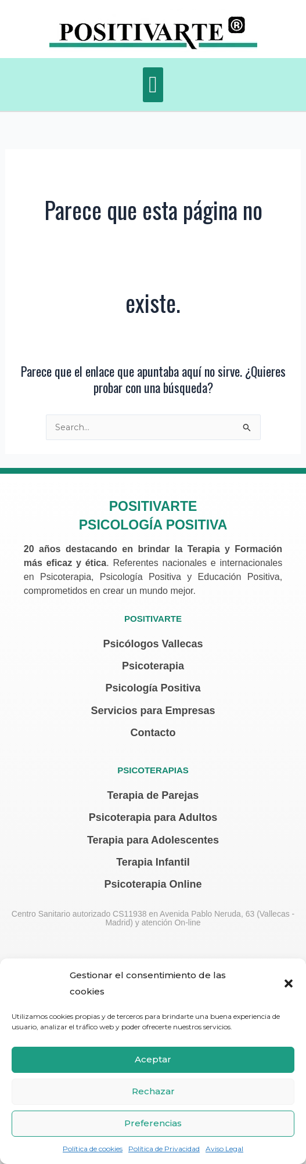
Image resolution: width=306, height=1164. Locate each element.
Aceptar (153, 1059)
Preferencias (153, 1123)
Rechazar (153, 1091)
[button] (288, 983)
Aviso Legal (224, 1148)
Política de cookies (93, 1148)
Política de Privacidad (164, 1148)
